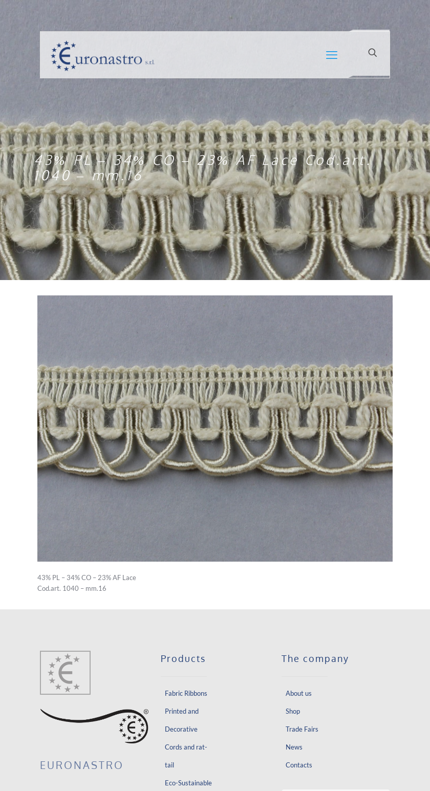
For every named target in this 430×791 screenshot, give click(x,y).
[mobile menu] (331, 54)
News (294, 747)
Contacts (299, 765)
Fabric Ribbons (186, 693)
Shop (293, 711)
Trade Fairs (302, 729)
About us (299, 693)
